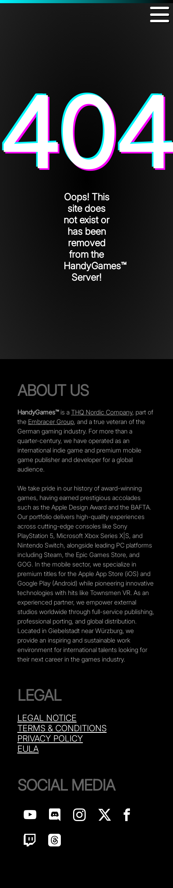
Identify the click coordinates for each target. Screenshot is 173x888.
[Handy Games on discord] (55, 817)
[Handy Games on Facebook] (126, 817)
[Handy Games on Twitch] (29, 842)
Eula (28, 748)
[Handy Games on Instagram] (79, 817)
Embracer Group (51, 422)
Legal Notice (47, 718)
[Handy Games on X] (104, 817)
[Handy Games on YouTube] (30, 817)
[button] (159, 14)
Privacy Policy (50, 738)
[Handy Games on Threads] (54, 842)
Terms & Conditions (62, 728)
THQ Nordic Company (101, 412)
